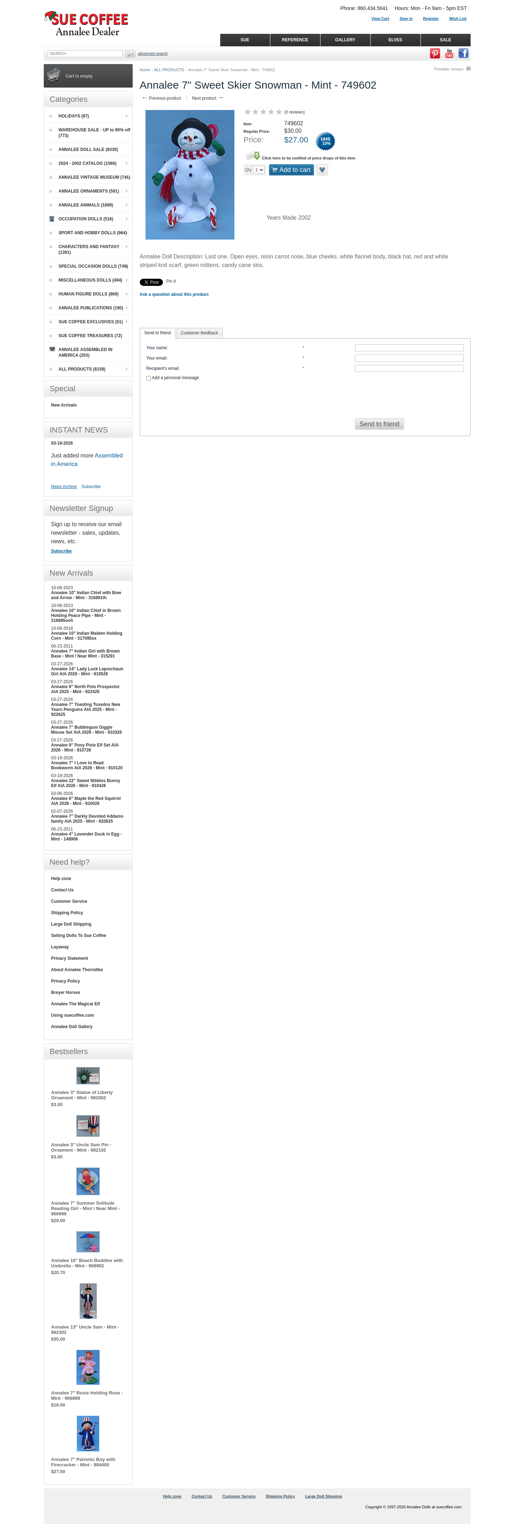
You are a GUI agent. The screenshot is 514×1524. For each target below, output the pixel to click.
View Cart (380, 18)
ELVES (395, 39)
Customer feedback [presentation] (199, 332)
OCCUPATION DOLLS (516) (81, 219)
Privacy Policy (65, 981)
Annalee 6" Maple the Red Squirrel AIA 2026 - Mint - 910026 (86, 801)
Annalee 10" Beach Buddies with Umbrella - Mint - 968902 (87, 1263)
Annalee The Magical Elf (75, 1003)
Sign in (406, 18)
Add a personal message (172, 377)
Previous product (161, 98)
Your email (156, 358)
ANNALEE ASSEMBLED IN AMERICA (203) (81, 352)
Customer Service (69, 901)
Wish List (458, 18)
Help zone (61, 878)
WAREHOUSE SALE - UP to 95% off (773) (90, 132)
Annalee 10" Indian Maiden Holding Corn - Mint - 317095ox (86, 636)
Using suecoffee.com (72, 1015)
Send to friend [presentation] (157, 332)
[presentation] (305, 397)
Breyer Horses (65, 992)
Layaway (60, 946)
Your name (156, 347)
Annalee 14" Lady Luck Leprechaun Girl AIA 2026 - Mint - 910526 (87, 671)
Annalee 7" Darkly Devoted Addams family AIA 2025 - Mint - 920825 (87, 819)
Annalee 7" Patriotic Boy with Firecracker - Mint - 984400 (83, 1462)
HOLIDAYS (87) (69, 116)
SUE (244, 39)
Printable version (448, 69)
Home (145, 70)
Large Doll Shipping (71, 924)
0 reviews (295, 112)
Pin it (171, 281)
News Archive (64, 486)
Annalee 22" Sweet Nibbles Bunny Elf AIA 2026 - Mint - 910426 (85, 783)
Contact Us (62, 889)
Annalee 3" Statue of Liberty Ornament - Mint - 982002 (82, 1095)
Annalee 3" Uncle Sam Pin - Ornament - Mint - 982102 (81, 1147)
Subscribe (91, 486)
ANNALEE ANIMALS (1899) (81, 205)
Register (431, 18)
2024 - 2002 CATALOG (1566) (83, 163)
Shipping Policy (67, 912)
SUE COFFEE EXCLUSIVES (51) (86, 321)
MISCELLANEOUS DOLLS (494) (85, 280)
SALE (445, 39)
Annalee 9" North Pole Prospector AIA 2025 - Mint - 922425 (85, 689)
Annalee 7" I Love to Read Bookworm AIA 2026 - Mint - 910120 (87, 765)
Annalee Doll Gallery (72, 1026)
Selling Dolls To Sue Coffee (78, 935)
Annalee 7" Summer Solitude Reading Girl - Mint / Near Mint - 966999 (85, 1208)
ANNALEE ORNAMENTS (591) (84, 191)
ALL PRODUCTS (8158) (77, 369)
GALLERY (345, 39)
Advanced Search (153, 53)
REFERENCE (295, 39)
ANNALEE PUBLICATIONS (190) (86, 307)
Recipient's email (162, 368)
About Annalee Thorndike (77, 969)
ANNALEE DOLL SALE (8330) (83, 149)
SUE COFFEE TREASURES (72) (85, 335)
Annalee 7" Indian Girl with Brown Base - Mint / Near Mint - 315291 (85, 654)
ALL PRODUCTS (169, 70)
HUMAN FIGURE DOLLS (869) (84, 294)
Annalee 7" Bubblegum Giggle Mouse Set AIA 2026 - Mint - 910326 (86, 730)
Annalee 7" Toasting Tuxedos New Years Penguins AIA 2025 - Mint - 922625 (86, 709)
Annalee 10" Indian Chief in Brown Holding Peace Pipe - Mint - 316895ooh (86, 615)
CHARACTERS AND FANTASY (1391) (84, 249)
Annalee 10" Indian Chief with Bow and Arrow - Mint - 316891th (86, 595)
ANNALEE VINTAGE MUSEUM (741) (90, 177)
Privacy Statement (69, 958)
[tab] (158, 333)
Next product (208, 98)
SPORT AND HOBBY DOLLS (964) (88, 232)
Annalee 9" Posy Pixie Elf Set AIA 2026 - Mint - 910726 (85, 748)
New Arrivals (64, 405)
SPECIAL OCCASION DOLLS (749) (88, 266)
